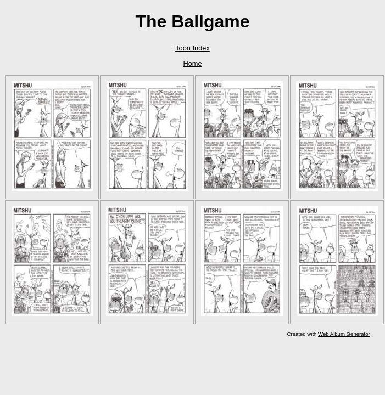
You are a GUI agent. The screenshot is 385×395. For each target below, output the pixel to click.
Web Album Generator (344, 334)
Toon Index (192, 48)
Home (192, 63)
